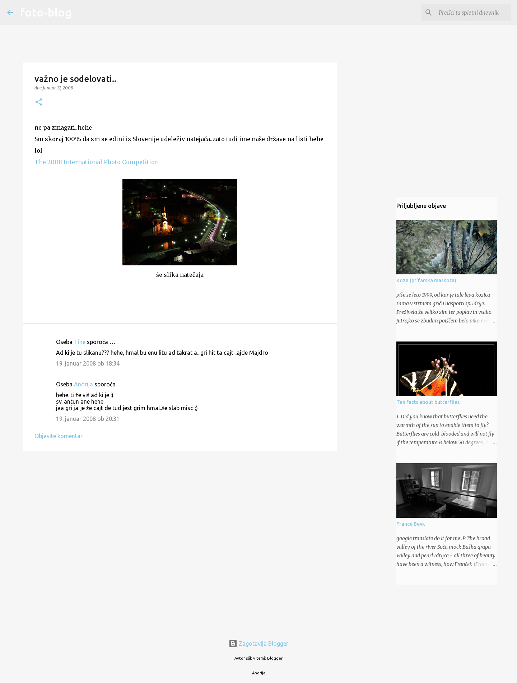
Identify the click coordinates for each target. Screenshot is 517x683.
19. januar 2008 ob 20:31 (88, 418)
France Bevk (410, 524)
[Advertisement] (180, 511)
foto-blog (46, 12)
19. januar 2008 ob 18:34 (88, 363)
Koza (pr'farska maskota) (426, 280)
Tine (79, 342)
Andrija (83, 384)
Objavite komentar (58, 436)
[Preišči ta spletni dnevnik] (473, 12)
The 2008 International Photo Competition (96, 162)
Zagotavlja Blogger (258, 643)
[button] (38, 102)
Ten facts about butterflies (428, 402)
